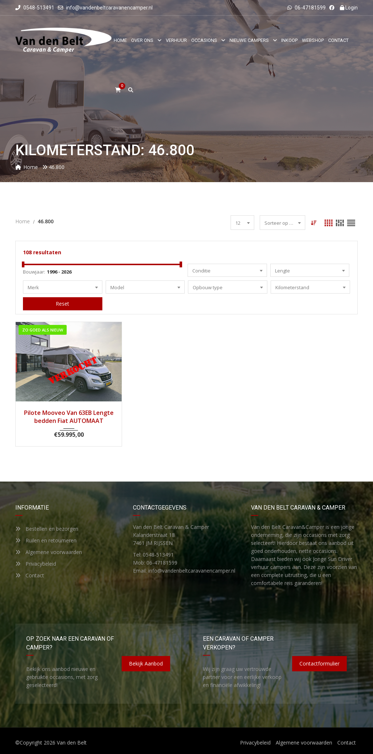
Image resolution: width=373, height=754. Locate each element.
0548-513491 (34, 8)
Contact (29, 575)
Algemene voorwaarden (48, 552)
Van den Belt (72, 742)
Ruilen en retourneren (45, 540)
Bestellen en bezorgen (46, 528)
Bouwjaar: (34, 271)
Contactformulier (319, 663)
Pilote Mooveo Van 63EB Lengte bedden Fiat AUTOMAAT (69, 417)
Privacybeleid (35, 563)
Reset (62, 303)
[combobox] (242, 222)
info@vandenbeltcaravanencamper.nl (109, 8)
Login (349, 8)
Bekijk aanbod (146, 663)
